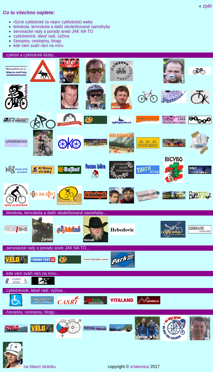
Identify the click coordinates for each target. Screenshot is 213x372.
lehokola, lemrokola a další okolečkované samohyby (61, 26)
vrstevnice (139, 366)
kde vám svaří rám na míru (38, 45)
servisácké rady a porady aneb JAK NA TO (53, 31)
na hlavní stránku (40, 366)
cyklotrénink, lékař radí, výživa (41, 36)
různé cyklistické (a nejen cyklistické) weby (53, 22)
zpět (207, 6)
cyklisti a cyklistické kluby (29, 55)
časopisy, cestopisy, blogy (37, 41)
